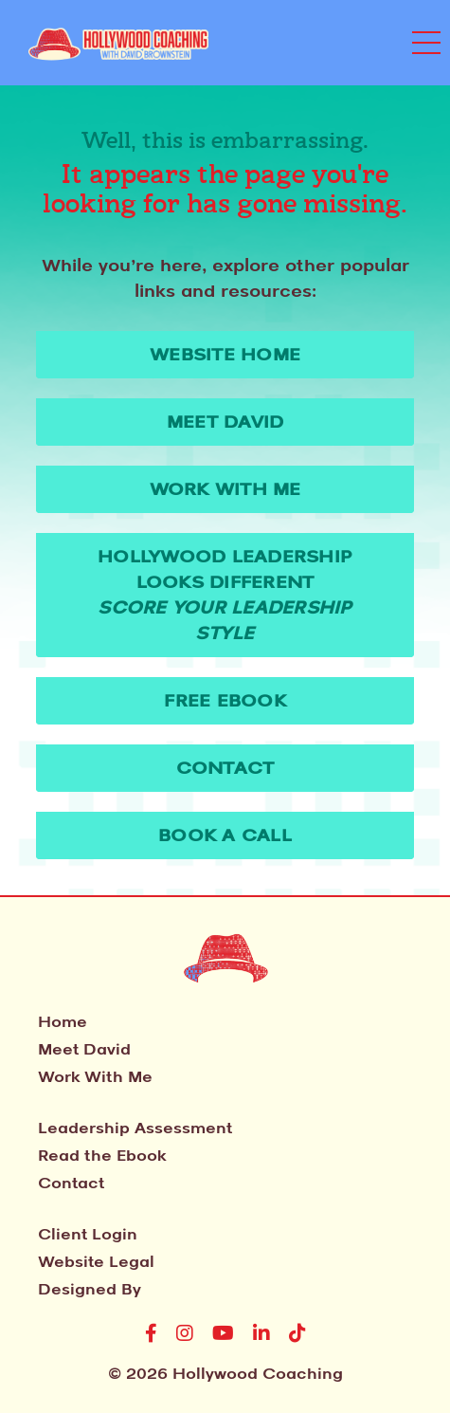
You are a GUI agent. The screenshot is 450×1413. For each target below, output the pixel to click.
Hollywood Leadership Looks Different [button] (225, 594)
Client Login (87, 1233)
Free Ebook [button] (225, 699)
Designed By (89, 1288)
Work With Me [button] (225, 488)
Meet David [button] (225, 421)
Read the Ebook (102, 1155)
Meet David (84, 1048)
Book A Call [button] (225, 834)
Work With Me (95, 1076)
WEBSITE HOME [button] (225, 353)
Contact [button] (225, 767)
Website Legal (96, 1261)
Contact (71, 1182)
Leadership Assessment (135, 1127)
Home (62, 1021)
